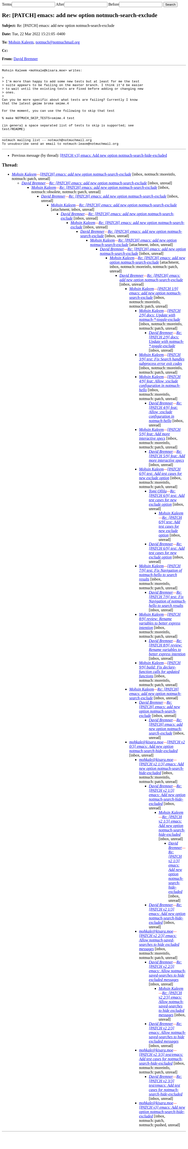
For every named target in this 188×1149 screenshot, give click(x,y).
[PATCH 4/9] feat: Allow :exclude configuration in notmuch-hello (159, 398)
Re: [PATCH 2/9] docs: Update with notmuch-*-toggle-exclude (166, 354)
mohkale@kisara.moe (146, 757)
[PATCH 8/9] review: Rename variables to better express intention (159, 636)
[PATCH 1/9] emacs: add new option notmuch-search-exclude (155, 308)
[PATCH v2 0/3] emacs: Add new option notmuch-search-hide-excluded (157, 761)
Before (113, 4)
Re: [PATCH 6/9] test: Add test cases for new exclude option (167, 513)
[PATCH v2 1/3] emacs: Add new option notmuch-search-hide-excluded (161, 783)
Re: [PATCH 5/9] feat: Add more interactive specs (167, 471)
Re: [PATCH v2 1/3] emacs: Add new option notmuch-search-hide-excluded (167, 810)
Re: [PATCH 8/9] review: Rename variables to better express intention (167, 662)
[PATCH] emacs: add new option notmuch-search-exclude (85, 190)
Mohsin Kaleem (21, 42)
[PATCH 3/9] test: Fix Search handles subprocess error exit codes (161, 374)
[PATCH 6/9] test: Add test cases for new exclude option (160, 488)
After (60, 4)
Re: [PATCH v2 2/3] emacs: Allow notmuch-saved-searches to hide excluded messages (167, 986)
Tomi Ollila (158, 506)
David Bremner (25, 59)
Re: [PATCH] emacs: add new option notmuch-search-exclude (98, 198)
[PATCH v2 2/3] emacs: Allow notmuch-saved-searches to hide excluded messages (159, 957)
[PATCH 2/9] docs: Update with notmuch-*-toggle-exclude (159, 330)
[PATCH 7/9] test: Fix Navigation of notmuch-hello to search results (160, 588)
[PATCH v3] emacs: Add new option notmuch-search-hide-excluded (113, 171)
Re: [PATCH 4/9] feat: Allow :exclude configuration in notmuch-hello (165, 427)
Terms (7, 4)
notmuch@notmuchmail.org (57, 42)
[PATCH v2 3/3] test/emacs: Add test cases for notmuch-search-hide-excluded (161, 1074)
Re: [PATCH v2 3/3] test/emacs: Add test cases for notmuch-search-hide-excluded (165, 1101)
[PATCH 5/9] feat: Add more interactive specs (159, 449)
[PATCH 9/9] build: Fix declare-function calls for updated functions (159, 684)
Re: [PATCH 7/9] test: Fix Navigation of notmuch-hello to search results (167, 614)
